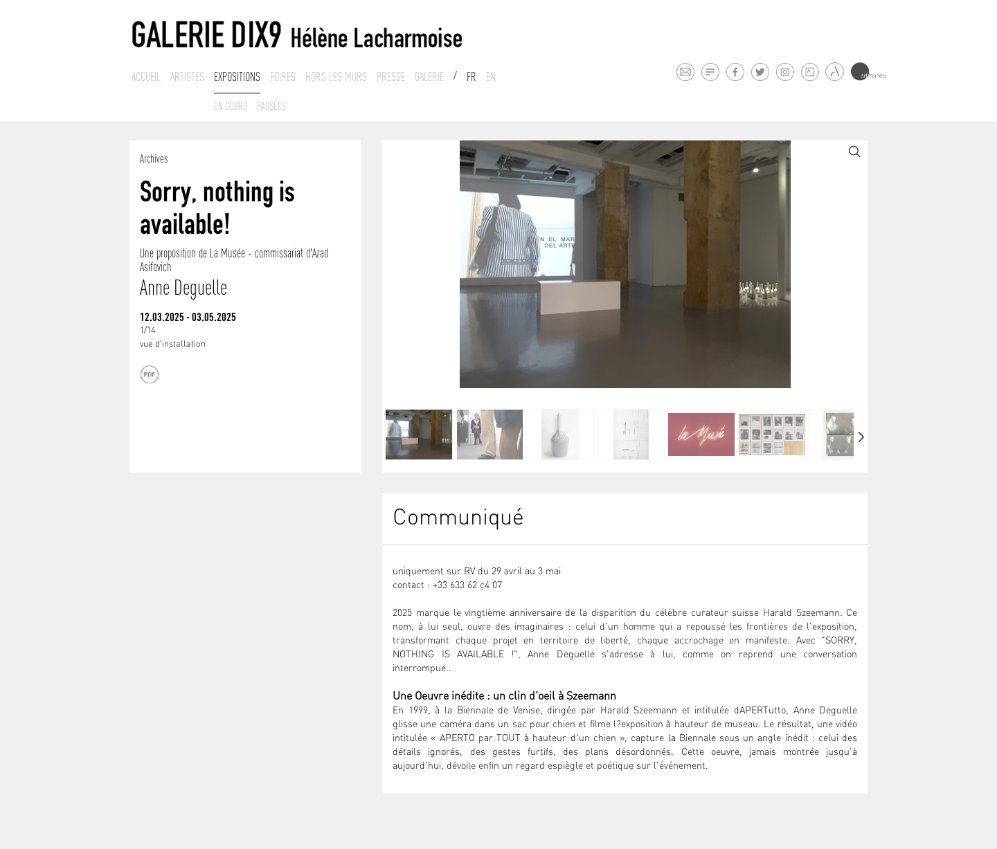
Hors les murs (336, 77)
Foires (283, 77)
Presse (391, 77)
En (491, 77)
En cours (230, 106)
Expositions (237, 77)
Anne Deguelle (183, 287)
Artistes (187, 77)
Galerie (429, 77)
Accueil (146, 77)
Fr (471, 77)
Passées (271, 106)
